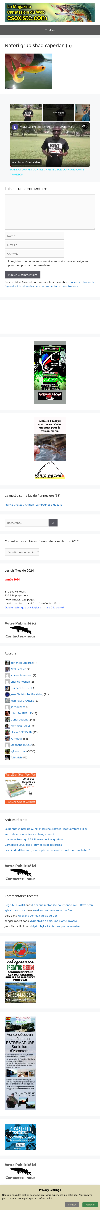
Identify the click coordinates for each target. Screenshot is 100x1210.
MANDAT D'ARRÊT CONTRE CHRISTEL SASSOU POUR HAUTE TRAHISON (49, 127)
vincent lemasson (21, 675)
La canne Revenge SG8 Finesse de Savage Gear (34, 839)
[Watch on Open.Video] (26, 162)
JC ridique (17, 738)
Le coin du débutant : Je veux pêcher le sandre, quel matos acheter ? (47, 850)
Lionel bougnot (20, 719)
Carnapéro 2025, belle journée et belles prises (33, 844)
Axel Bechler (18, 669)
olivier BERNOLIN (21, 732)
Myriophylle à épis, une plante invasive (53, 921)
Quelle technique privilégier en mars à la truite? (34, 607)
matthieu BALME (21, 726)
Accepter (90, 1204)
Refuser (72, 1204)
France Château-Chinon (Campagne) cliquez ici (34, 504)
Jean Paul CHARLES (22, 700)
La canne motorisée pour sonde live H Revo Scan (62, 905)
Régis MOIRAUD (15, 905)
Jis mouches (18, 707)
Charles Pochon (20, 681)
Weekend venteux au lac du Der (52, 910)
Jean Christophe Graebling (27, 694)
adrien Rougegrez (22, 662)
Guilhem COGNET (21, 688)
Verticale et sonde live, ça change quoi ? (29, 834)
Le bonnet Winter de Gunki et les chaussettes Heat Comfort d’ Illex (46, 829)
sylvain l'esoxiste (15, 910)
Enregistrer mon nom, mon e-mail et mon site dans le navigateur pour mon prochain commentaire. (48, 263)
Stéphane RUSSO (21, 745)
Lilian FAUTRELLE (21, 713)
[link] (15, 127)
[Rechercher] (53, 523)
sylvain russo (19, 751)
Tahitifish (16, 757)
